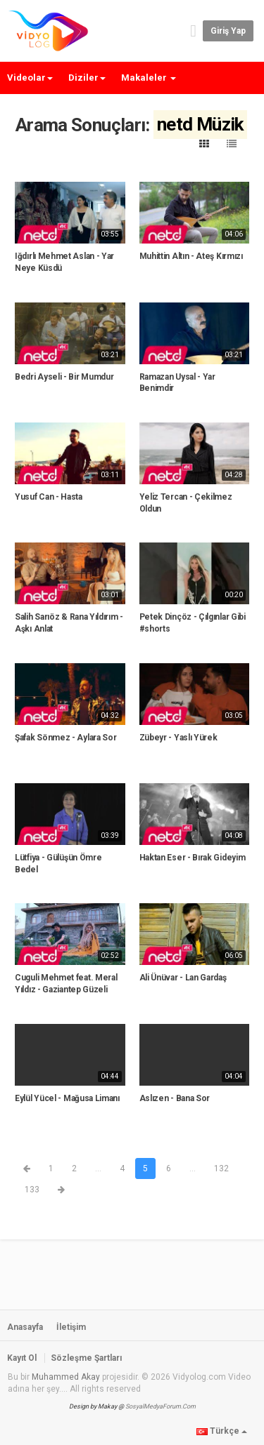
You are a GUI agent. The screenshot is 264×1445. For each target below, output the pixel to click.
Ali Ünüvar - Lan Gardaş (183, 978)
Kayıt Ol (22, 1358)
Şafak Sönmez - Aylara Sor (66, 738)
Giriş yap (228, 31)
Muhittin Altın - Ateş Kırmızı (191, 256)
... (98, 1168)
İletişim (71, 1327)
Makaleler (148, 77)
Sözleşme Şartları (86, 1358)
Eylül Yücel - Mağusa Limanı (67, 1098)
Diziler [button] (87, 77)
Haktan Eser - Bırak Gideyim (192, 858)
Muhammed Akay (66, 1377)
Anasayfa (25, 1327)
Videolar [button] (30, 77)
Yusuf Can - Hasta (48, 497)
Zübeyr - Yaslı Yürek (178, 738)
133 (32, 1189)
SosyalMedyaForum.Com (160, 1406)
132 (221, 1168)
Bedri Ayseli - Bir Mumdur (64, 377)
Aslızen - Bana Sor (174, 1098)
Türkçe (221, 1431)
